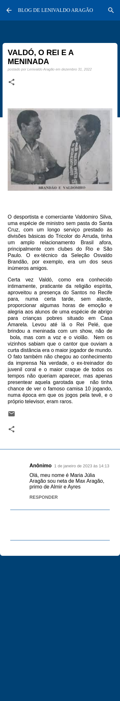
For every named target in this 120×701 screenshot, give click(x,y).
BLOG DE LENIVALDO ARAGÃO (55, 10)
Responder (43, 497)
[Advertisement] (60, 625)
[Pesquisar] (111, 10)
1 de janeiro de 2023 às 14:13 (81, 465)
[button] (11, 82)
